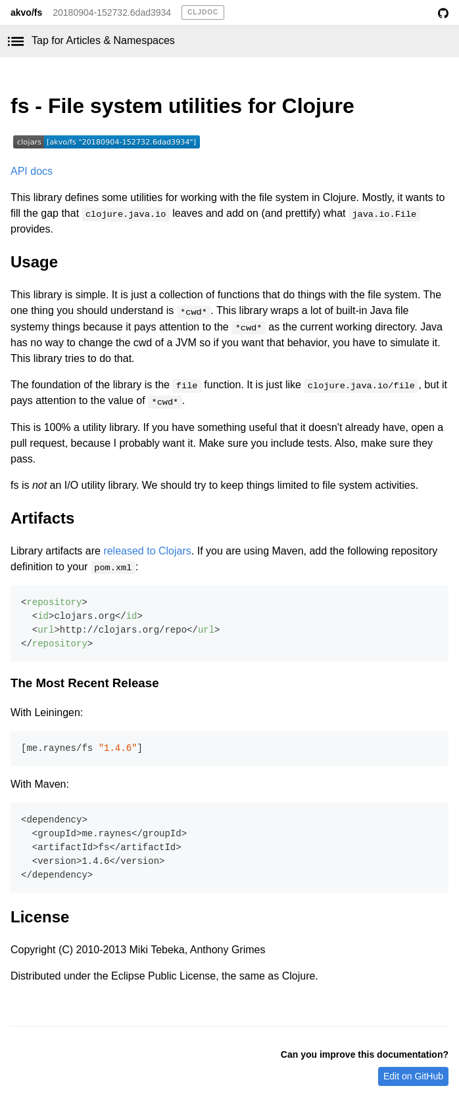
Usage (34, 262)
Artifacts (42, 518)
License (40, 917)
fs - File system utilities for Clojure (182, 106)
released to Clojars (147, 550)
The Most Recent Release (85, 683)
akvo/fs (26, 12)
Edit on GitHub (413, 1076)
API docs (32, 171)
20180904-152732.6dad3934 (112, 12)
